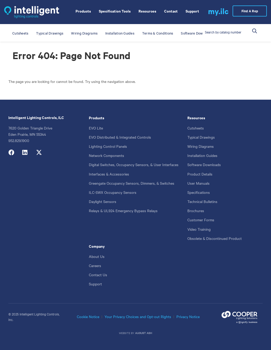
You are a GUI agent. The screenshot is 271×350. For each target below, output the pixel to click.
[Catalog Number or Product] (224, 32)
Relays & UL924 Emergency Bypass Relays (123, 210)
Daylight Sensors (102, 201)
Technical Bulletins (202, 201)
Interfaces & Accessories (109, 174)
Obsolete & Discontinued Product (214, 238)
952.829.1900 (18, 140)
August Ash (143, 333)
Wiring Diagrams (200, 146)
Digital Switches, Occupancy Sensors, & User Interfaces (133, 164)
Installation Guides (202, 155)
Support (95, 283)
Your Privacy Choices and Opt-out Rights (138, 316)
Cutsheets (195, 128)
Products (96, 117)
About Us (97, 256)
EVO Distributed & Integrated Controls (120, 137)
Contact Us (98, 274)
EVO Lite (96, 128)
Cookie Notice (88, 316)
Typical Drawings (201, 137)
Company (97, 246)
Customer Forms (200, 219)
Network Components (106, 155)
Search (258, 28)
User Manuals (198, 183)
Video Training (199, 229)
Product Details (199, 174)
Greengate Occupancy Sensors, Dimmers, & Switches (131, 183)
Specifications (198, 192)
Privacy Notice (188, 316)
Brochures (195, 210)
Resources (196, 117)
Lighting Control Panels (108, 146)
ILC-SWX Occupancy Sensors (112, 192)
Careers (95, 265)
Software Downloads (204, 164)
